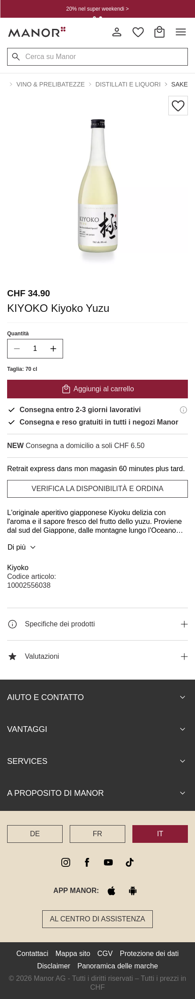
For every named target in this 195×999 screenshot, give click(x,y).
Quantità (18, 333)
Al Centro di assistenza (97, 919)
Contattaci (32, 953)
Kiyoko (17, 567)
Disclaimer (53, 966)
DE (35, 834)
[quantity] (35, 348)
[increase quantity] (53, 348)
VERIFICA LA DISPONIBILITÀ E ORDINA (97, 488)
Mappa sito (73, 953)
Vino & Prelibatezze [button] (50, 84)
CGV (105, 953)
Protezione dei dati (149, 953)
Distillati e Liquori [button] (128, 84)
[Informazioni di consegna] (183, 409)
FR (97, 834)
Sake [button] (179, 84)
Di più (23, 547)
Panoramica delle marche (117, 966)
